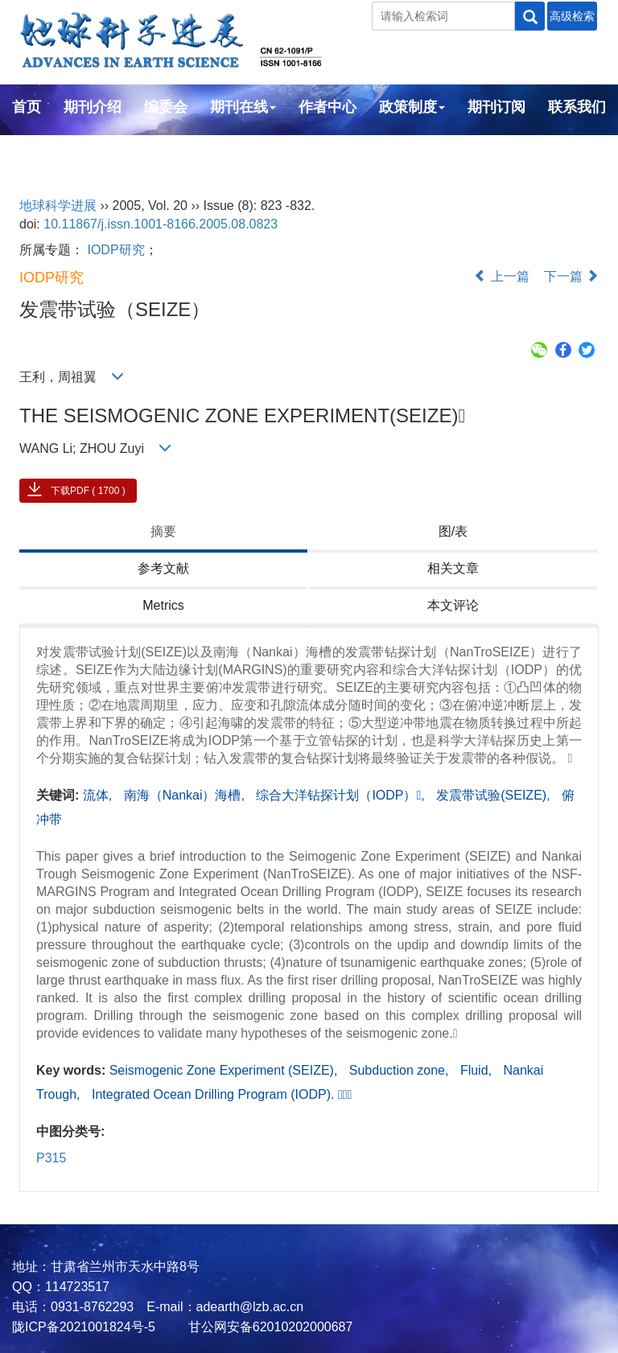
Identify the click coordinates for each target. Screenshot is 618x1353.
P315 (51, 1158)
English (38, 150)
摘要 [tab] (163, 531)
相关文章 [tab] (453, 568)
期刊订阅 (496, 107)
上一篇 (501, 276)
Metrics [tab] (163, 605)
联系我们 (577, 107)
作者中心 (327, 107)
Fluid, (478, 1070)
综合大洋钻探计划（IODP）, (342, 795)
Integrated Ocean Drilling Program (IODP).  (222, 1094)
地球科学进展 (58, 205)
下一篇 (571, 276)
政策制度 (412, 107)
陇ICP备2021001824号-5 (83, 1327)
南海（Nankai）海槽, (186, 795)
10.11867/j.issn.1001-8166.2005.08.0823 (160, 224)
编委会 (165, 107)
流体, (99, 795)
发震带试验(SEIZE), (495, 795)
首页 (26, 107)
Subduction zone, (400, 1070)
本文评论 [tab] (453, 605)
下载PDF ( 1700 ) (88, 490)
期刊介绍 (93, 107)
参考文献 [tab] (163, 568)
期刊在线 (243, 107)
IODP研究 (115, 250)
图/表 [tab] (453, 531)
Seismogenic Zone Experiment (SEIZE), (225, 1070)
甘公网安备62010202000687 (268, 1327)
